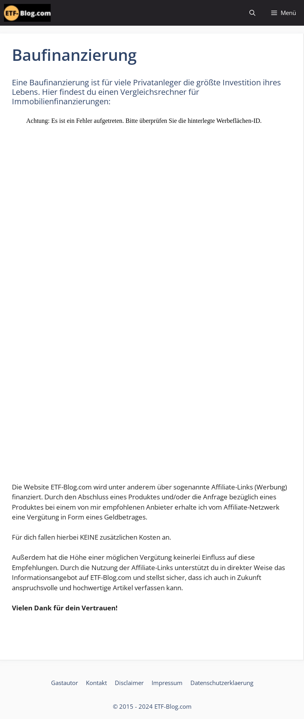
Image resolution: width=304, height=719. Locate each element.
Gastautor (64, 683)
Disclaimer (129, 683)
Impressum (167, 683)
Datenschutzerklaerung (221, 683)
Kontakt (96, 683)
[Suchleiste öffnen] (252, 13)
